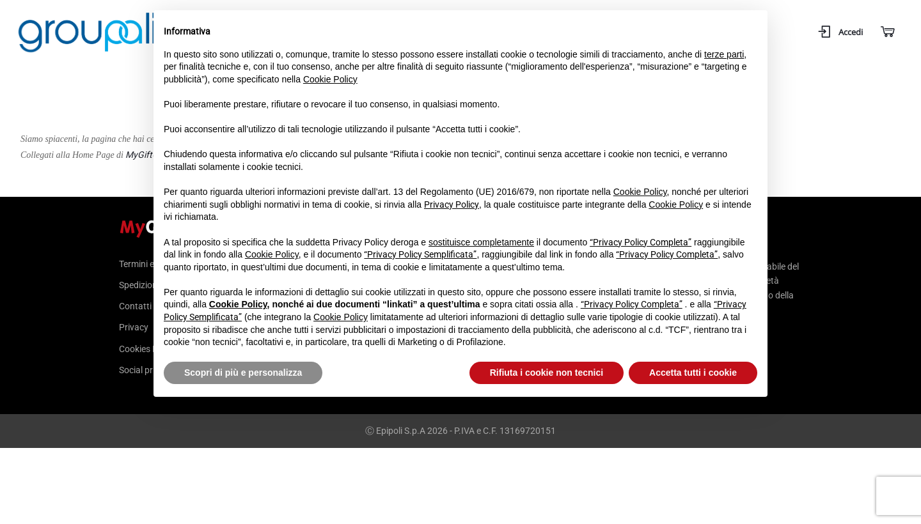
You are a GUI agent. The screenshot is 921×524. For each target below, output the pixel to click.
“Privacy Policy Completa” (640, 242)
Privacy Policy (451, 204)
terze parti (724, 54)
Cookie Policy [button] (330, 79)
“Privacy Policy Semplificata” (420, 254)
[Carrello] (887, 32)
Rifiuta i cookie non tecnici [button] (546, 372)
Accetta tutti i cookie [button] (693, 372)
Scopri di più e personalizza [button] (243, 372)
